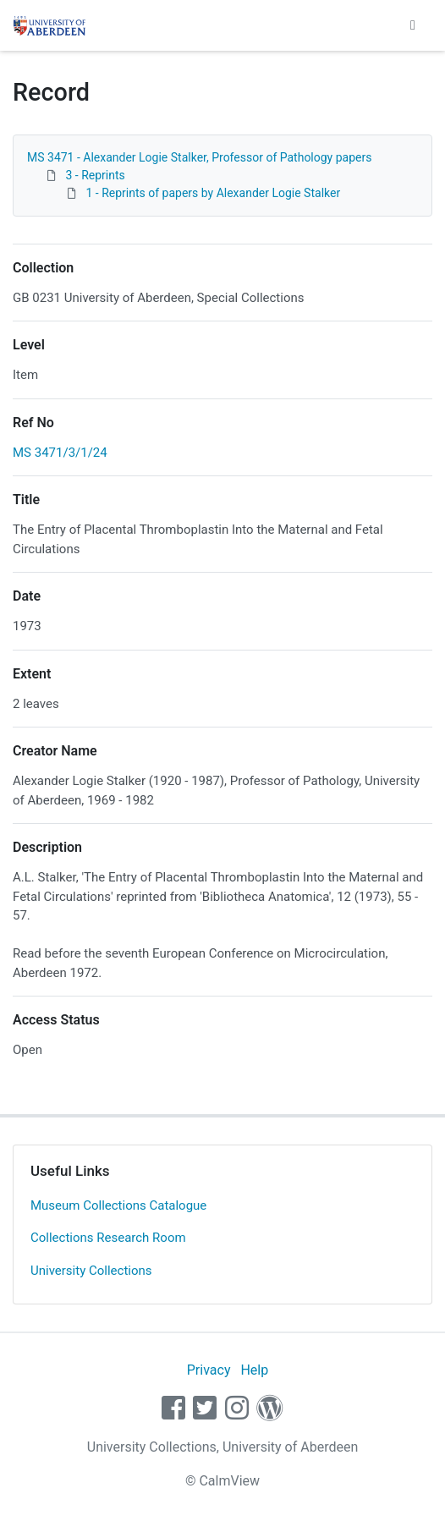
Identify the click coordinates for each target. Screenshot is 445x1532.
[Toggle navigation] (412, 25)
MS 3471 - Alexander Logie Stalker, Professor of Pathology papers (199, 157)
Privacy (209, 1370)
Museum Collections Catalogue (118, 1205)
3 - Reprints (94, 175)
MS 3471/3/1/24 (60, 452)
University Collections (91, 1270)
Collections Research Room (108, 1237)
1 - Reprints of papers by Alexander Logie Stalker (212, 193)
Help (254, 1370)
